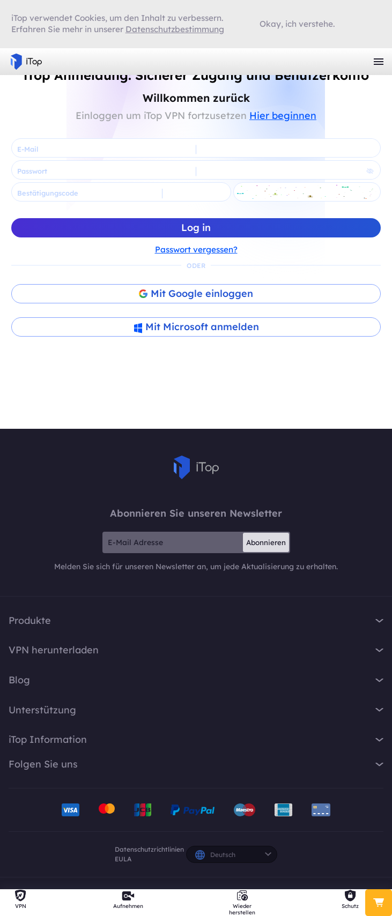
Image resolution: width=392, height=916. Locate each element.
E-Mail (27, 149)
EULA (123, 859)
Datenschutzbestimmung (174, 29)
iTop (196, 467)
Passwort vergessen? (196, 249)
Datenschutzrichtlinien (149, 849)
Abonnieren (266, 542)
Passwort (32, 171)
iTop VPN (26, 62)
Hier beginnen (282, 115)
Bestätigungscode (47, 193)
